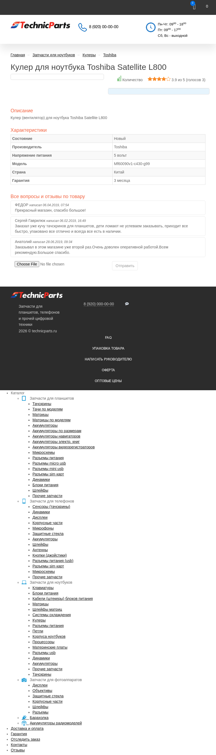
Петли (37, 631)
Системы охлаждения (51, 615)
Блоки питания (45, 485)
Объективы (42, 690)
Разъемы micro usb (49, 463)
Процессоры (43, 642)
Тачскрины (41, 404)
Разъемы (40, 712)
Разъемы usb (43, 653)
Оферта (108, 370)
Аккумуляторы (45, 425)
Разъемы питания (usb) (52, 561)
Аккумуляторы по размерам (56, 431)
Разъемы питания (48, 458)
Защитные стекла (48, 533)
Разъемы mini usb (48, 469)
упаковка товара (108, 348)
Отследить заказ (25, 739)
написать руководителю (108, 359)
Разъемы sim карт (48, 474)
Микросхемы (43, 452)
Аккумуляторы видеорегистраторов (63, 447)
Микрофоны (43, 528)
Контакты (19, 745)
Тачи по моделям (47, 409)
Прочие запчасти (47, 496)
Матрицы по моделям (51, 420)
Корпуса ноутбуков (49, 636)
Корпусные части (47, 523)
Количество (132, 80)
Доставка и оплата (27, 728)
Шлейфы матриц (47, 609)
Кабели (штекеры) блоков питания (62, 598)
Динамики (41, 479)
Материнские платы (49, 647)
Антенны (40, 550)
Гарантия (19, 734)
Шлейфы (40, 490)
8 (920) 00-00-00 (103, 27)
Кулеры (39, 620)
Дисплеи (40, 517)
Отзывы (18, 750)
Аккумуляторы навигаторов (56, 436)
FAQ (108, 337)
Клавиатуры (43, 588)
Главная (18, 55)
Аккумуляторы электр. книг (56, 441)
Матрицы (40, 414)
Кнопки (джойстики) (49, 555)
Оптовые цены (108, 381)
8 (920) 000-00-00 (99, 304)
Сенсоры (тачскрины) (51, 506)
